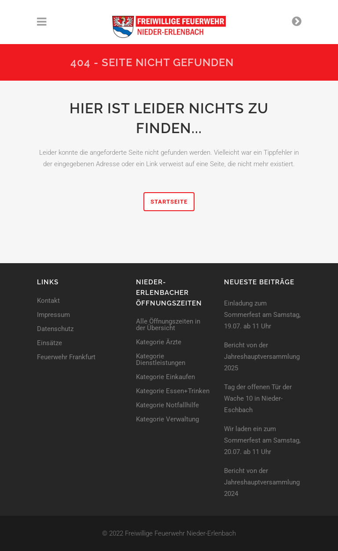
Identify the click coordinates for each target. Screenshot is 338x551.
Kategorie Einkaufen (165, 377)
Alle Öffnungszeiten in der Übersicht (168, 324)
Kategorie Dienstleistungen (160, 359)
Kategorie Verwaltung (167, 419)
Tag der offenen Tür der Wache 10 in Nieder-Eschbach (258, 398)
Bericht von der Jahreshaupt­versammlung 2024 (262, 482)
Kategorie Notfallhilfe (167, 405)
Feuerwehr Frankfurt (66, 357)
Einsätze (49, 343)
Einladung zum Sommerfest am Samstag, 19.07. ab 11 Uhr (262, 314)
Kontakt (48, 301)
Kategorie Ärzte (158, 342)
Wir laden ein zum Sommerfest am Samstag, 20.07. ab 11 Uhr (262, 440)
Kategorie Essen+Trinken (172, 391)
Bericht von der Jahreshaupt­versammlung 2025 (262, 356)
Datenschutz (55, 329)
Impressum (53, 315)
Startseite (169, 201)
